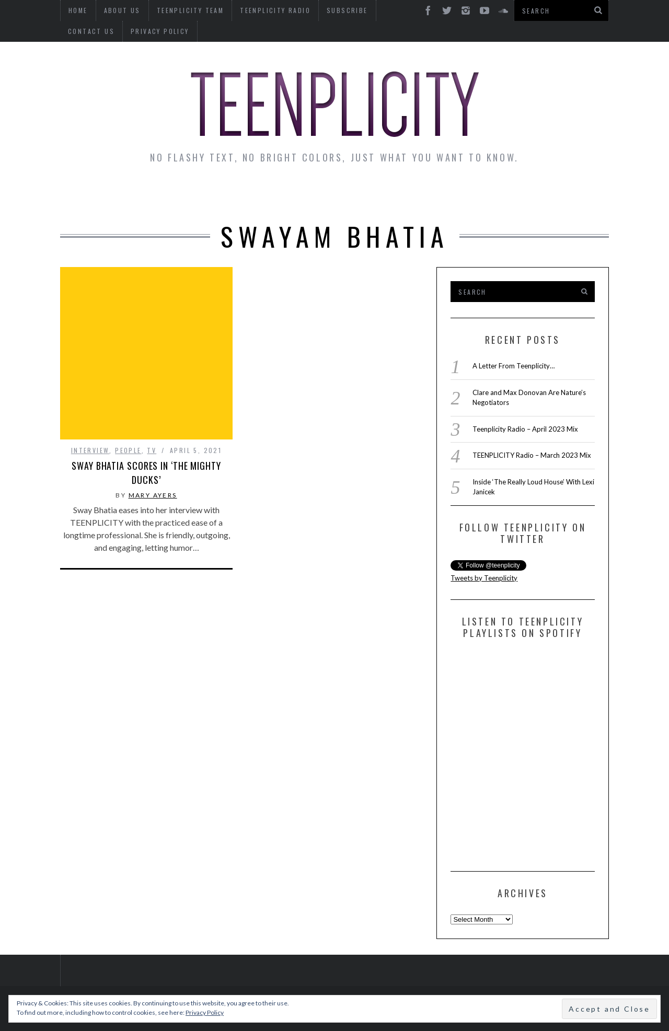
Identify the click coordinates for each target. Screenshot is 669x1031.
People (128, 417)
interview (90, 417)
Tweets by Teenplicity (484, 578)
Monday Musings (331, 194)
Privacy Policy (97, 31)
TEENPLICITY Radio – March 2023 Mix (531, 455)
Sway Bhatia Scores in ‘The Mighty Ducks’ (146, 440)
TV (151, 417)
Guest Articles (437, 194)
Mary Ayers (153, 463)
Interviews (150, 194)
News (89, 194)
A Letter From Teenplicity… (513, 366)
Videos (577, 194)
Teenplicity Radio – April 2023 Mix (525, 429)
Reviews (519, 194)
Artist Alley (233, 194)
